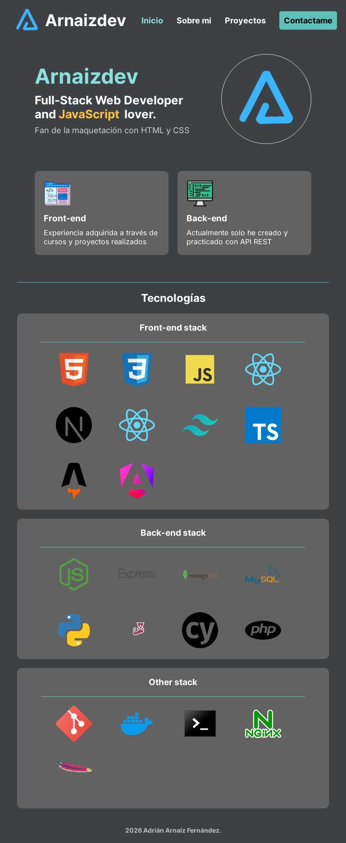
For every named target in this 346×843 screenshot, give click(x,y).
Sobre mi (194, 20)
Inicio (152, 20)
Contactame (308, 20)
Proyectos (245, 20)
